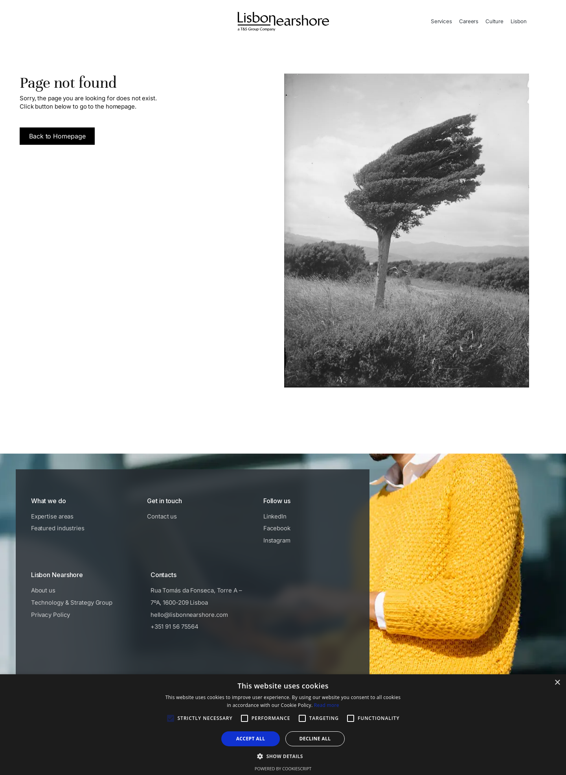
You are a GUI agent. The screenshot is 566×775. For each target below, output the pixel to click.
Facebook (276, 528)
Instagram (276, 540)
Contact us (162, 516)
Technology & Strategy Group (71, 602)
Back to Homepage (57, 136)
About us (43, 590)
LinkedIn (275, 516)
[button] (283, 756)
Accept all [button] (250, 738)
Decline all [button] (315, 738)
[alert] (283, 724)
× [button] (557, 683)
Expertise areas (52, 516)
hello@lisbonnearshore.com (189, 614)
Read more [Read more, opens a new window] (326, 705)
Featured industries (58, 528)
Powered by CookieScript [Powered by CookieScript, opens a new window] (283, 768)
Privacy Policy (50, 614)
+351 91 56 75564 (174, 626)
